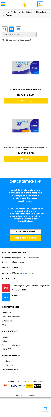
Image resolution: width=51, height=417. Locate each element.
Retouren (5, 341)
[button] (2, 4)
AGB (4, 325)
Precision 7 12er (19, 295)
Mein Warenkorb (8, 365)
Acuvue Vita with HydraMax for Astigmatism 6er (25, 149)
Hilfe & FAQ (6, 349)
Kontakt (5, 337)
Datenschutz (7, 321)
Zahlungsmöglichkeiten (11, 345)
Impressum (6, 313)
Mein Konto (6, 361)
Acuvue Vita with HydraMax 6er (25, 89)
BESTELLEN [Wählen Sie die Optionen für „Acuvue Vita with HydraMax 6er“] (25, 101)
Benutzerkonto (40, 4)
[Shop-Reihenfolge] (19, 34)
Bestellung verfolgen (10, 369)
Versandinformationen (11, 317)
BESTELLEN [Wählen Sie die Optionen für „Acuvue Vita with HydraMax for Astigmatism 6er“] (25, 159)
